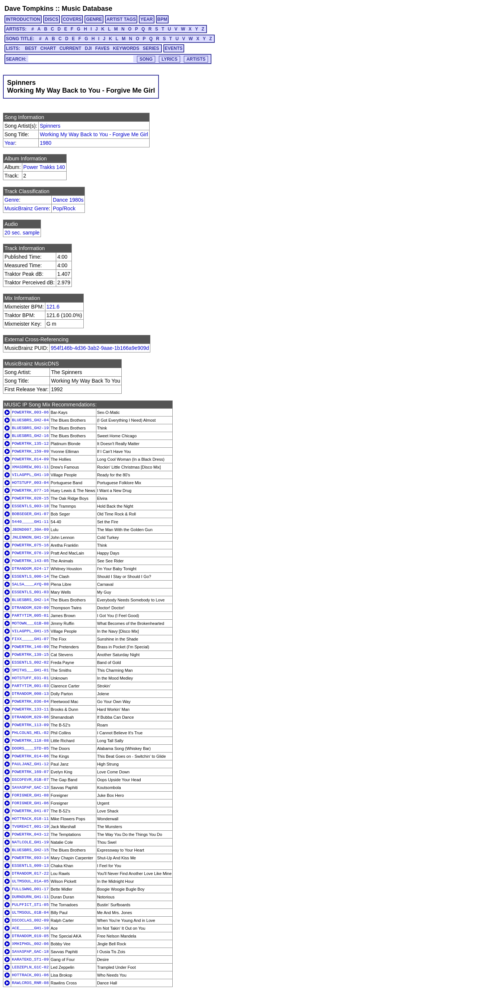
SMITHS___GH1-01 (30, 670)
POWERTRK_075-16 (30, 545)
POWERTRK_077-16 (30, 490)
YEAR (146, 19)
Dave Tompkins (29, 8)
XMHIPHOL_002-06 (30, 944)
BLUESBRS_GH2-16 (30, 436)
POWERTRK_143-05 (30, 561)
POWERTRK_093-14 (30, 858)
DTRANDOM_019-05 (30, 936)
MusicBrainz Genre (26, 208)
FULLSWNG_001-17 (30, 889)
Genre (11, 200)
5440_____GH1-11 (30, 522)
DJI (88, 48)
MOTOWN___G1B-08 (30, 623)
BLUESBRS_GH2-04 (30, 420)
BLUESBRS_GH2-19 (30, 428)
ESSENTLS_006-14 (30, 576)
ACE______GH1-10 (30, 928)
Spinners (50, 126)
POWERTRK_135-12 (30, 443)
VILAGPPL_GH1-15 (30, 631)
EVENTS (174, 48)
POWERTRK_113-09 (30, 725)
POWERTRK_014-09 (30, 459)
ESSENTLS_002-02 (30, 662)
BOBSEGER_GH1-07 (30, 514)
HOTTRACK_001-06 (30, 975)
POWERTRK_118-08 (30, 740)
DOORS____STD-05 (30, 748)
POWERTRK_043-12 (30, 834)
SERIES (151, 48)
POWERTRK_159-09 (30, 451)
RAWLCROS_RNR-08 (30, 983)
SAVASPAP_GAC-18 (30, 951)
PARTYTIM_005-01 (30, 615)
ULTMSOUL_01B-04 (30, 912)
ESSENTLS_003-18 (30, 506)
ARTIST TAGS (121, 19)
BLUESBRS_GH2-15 (30, 850)
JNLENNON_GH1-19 (30, 537)
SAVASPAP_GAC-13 (30, 787)
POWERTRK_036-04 (30, 701)
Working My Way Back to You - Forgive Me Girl (94, 134)
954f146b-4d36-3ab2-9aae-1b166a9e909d (100, 348)
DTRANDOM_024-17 (30, 568)
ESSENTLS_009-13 (30, 865)
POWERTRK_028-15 (30, 498)
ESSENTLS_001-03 (30, 592)
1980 (45, 143)
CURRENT (71, 48)
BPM (162, 19)
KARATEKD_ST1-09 (30, 959)
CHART (48, 48)
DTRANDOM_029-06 (30, 717)
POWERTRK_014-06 (30, 756)
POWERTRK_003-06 (30, 412)
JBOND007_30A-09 (30, 529)
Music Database (87, 8)
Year (9, 143)
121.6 (53, 307)
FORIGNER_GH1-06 (30, 803)
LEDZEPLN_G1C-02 (30, 967)
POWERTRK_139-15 (30, 654)
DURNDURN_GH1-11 (30, 897)
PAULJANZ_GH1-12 (30, 764)
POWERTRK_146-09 (30, 647)
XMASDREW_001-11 (30, 467)
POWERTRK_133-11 (30, 709)
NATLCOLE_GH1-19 (30, 842)
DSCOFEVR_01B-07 (30, 779)
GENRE (94, 19)
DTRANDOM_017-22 (30, 873)
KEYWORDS (126, 48)
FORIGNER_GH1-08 (30, 795)
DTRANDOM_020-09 (30, 608)
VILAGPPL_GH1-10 (30, 475)
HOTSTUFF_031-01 (30, 678)
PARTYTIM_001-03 (30, 686)
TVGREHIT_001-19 (30, 826)
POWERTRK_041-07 (30, 811)
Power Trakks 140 (44, 167)
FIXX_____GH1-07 (30, 639)
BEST (31, 48)
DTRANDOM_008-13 (30, 694)
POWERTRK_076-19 (30, 553)
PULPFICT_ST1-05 (30, 905)
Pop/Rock (64, 208)
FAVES (102, 48)
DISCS (51, 19)
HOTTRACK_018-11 (30, 819)
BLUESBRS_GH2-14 (30, 600)
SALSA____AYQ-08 (30, 584)
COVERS (72, 19)
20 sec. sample (21, 233)
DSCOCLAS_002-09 (30, 920)
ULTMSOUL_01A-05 (30, 881)
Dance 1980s (68, 200)
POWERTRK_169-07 (30, 772)
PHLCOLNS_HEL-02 (30, 733)
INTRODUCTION (23, 19)
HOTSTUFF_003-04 (30, 482)
